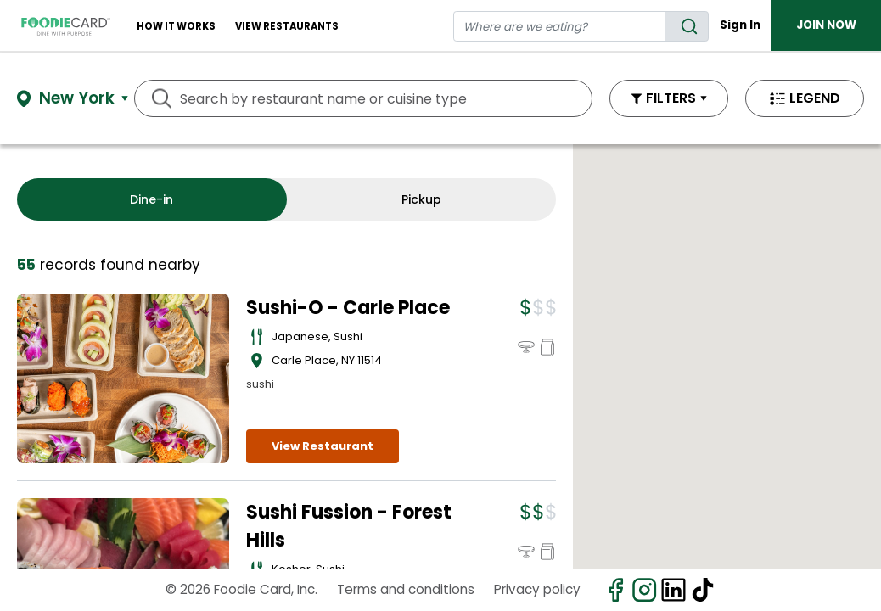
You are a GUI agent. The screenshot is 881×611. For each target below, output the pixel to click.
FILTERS (671, 98)
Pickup (421, 199)
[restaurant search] (559, 26)
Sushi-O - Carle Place (348, 307)
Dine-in (151, 199)
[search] (687, 26)
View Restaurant (322, 446)
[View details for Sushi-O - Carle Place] (123, 378)
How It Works (176, 26)
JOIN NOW (826, 25)
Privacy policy (537, 589)
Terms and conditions (405, 589)
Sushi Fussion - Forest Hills (349, 526)
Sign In (740, 25)
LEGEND (814, 98)
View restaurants (287, 26)
